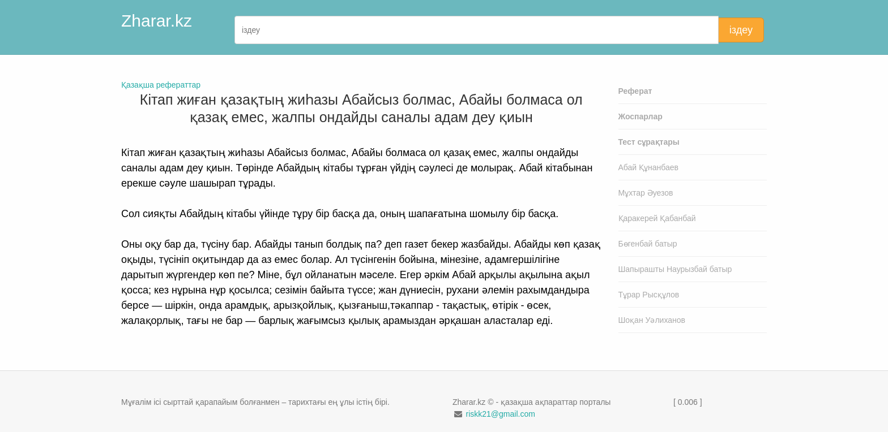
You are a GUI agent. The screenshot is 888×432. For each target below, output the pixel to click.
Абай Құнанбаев (648, 167)
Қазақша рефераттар (160, 84)
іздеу (741, 30)
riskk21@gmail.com (500, 413)
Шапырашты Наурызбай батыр (675, 269)
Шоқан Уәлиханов (652, 320)
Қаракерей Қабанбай (657, 218)
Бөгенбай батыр (647, 243)
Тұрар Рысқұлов (649, 294)
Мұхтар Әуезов (645, 192)
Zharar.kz (156, 20)
